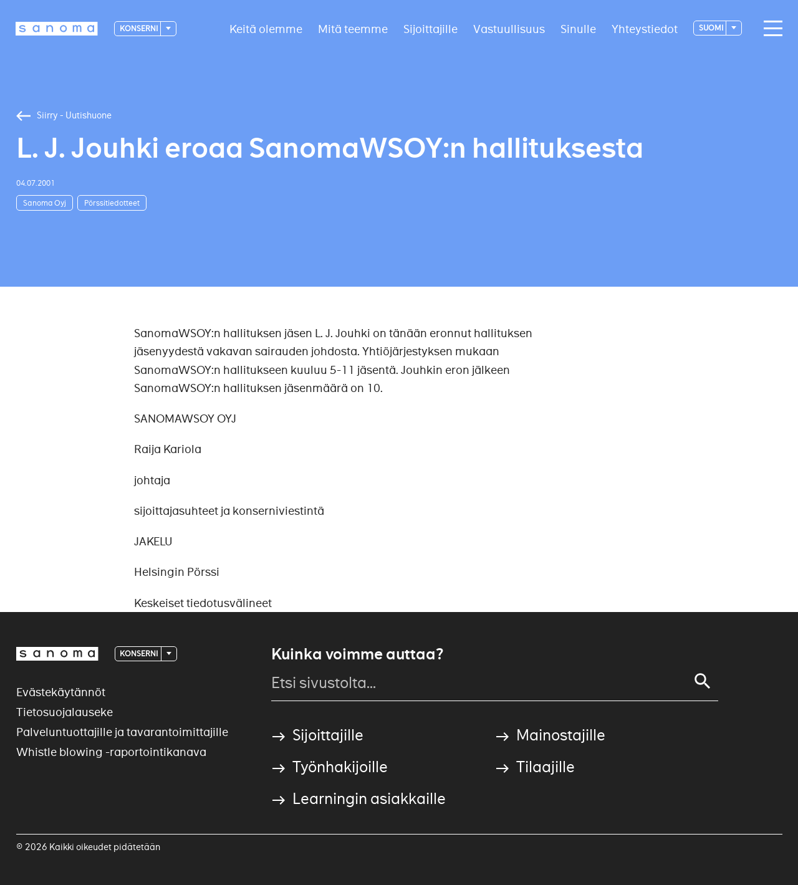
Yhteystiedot (645, 28)
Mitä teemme (353, 28)
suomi (711, 27)
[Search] (702, 681)
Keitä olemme (265, 28)
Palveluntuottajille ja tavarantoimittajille (122, 732)
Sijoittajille (430, 28)
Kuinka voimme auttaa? (357, 654)
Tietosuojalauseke (64, 712)
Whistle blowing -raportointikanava (111, 752)
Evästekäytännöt (60, 692)
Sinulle (578, 28)
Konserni (139, 28)
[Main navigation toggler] (769, 28)
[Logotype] (57, 29)
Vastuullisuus (509, 28)
